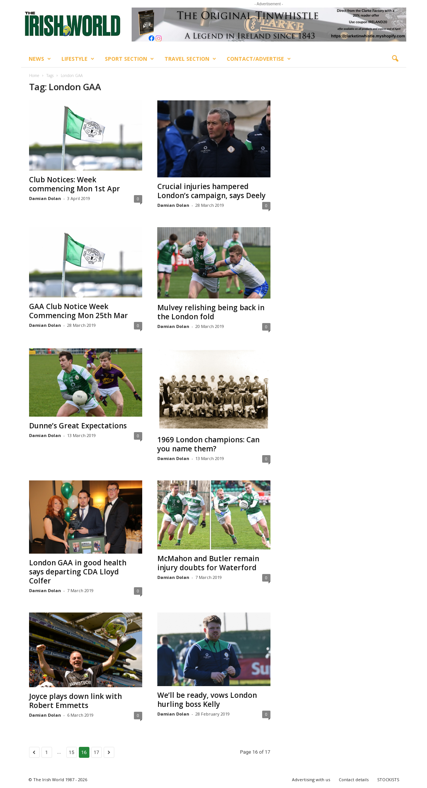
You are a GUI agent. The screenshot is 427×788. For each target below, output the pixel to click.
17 (96, 752)
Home (34, 75)
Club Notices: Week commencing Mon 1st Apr (74, 184)
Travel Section (190, 59)
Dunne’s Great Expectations (78, 426)
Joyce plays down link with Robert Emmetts (75, 700)
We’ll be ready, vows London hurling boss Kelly (207, 699)
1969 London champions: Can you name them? (208, 444)
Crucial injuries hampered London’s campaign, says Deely (211, 191)
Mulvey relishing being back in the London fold (210, 312)
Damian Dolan (45, 198)
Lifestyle (77, 59)
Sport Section (129, 59)
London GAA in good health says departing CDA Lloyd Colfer (77, 572)
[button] (395, 59)
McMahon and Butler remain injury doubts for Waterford (208, 563)
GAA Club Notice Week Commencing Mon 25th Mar (78, 311)
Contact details (354, 779)
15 (71, 752)
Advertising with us (311, 779)
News (40, 59)
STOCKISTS (388, 779)
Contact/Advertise (259, 59)
